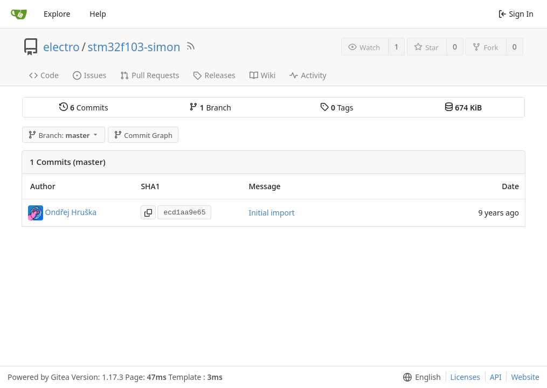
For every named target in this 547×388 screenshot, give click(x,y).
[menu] (419, 377)
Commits (83, 107)
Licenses (466, 377)
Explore (57, 14)
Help (97, 14)
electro (61, 46)
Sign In (516, 14)
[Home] (19, 14)
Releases (214, 75)
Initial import (271, 212)
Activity (307, 75)
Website (525, 377)
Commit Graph (143, 135)
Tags (336, 107)
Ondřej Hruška (71, 211)
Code (44, 75)
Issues (89, 75)
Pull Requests (149, 75)
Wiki (263, 75)
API (496, 377)
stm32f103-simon (134, 46)
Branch (210, 107)
